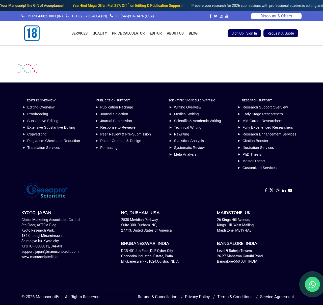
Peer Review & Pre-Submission (125, 134)
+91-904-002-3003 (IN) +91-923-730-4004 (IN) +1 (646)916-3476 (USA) (87, 16)
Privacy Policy (197, 296)
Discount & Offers (276, 16)
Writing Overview (187, 107)
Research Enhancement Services (270, 134)
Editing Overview (41, 107)
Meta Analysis (185, 154)
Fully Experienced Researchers (268, 127)
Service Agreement (277, 296)
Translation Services (43, 148)
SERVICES (79, 33)
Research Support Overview (265, 107)
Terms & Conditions (235, 296)
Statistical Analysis (189, 141)
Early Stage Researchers (263, 114)
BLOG (193, 33)
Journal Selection (114, 114)
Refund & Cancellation (157, 296)
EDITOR (156, 33)
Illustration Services (258, 148)
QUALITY (100, 33)
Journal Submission (116, 121)
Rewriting (181, 134)
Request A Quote (280, 33)
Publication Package (116, 107)
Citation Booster (255, 141)
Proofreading (37, 114)
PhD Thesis (252, 154)
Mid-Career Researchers (262, 121)
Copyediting (36, 134)
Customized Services (260, 168)
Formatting (109, 148)
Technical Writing (187, 127)
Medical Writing (186, 114)
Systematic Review (189, 148)
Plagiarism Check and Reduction (53, 141)
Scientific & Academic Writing (197, 121)
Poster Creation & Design (120, 141)
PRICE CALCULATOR (128, 33)
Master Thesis (254, 161)
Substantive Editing (42, 121)
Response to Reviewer (118, 127)
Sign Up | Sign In (244, 33)
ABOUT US (175, 33)
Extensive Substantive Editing (51, 127)
